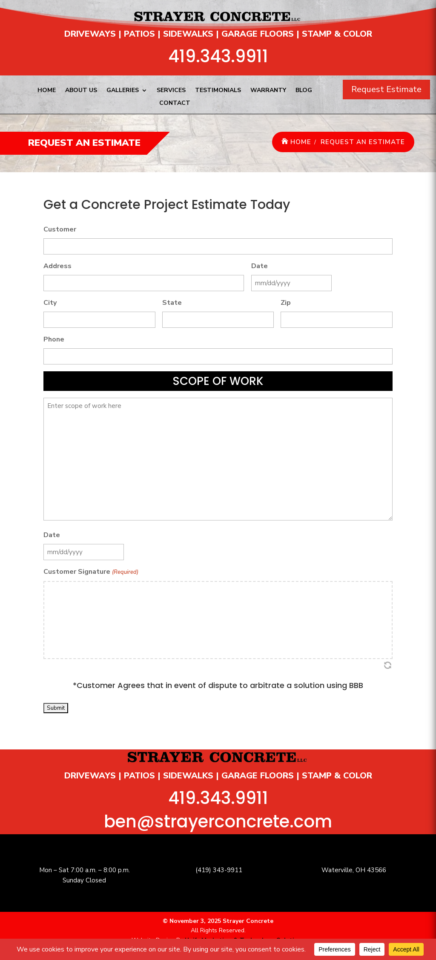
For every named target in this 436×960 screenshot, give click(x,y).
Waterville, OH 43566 (353, 870)
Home (46, 90)
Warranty (268, 90)
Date (259, 266)
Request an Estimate (363, 142)
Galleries (122, 90)
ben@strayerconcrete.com (218, 821)
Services (171, 90)
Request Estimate (386, 89)
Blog (303, 90)
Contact (174, 103)
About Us (81, 90)
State (172, 302)
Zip (286, 302)
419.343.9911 (218, 56)
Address (57, 266)
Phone (53, 339)
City (50, 302)
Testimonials (218, 90)
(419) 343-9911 (218, 870)
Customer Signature (90, 572)
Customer (59, 229)
